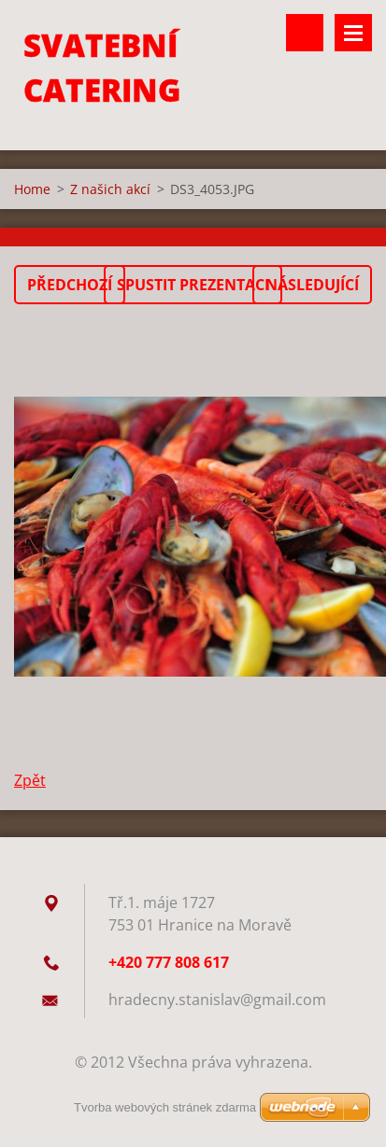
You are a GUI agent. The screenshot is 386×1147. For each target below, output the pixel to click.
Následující (312, 284)
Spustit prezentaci (193, 284)
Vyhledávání (304, 32)
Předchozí (69, 284)
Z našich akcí (110, 189)
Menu (353, 32)
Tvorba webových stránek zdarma (165, 1107)
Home (32, 189)
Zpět (30, 780)
